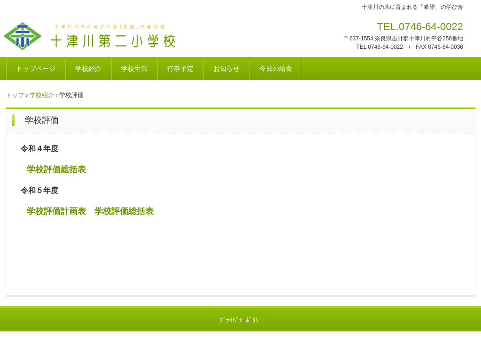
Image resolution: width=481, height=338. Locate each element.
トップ (15, 95)
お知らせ (226, 68)
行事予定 (180, 68)
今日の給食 (275, 68)
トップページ (35, 68)
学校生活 (134, 68)
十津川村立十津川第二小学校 (150, 39)
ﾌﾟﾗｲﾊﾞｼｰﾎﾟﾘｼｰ (240, 320)
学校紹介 (88, 68)
